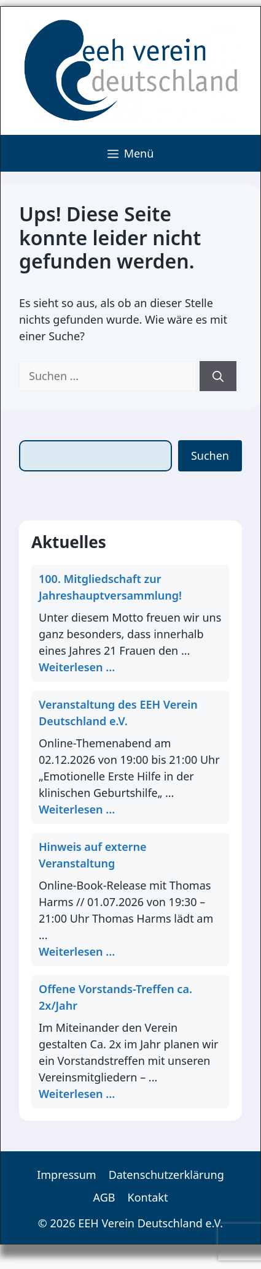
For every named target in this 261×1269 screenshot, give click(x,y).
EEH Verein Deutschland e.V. (150, 1223)
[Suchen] (218, 376)
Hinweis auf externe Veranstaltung (93, 855)
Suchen (210, 455)
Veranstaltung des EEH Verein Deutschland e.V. (118, 712)
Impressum (66, 1174)
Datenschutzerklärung (166, 1174)
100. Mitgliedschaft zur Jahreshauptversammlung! (110, 587)
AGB (104, 1197)
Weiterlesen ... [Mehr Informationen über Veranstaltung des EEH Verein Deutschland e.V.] (77, 809)
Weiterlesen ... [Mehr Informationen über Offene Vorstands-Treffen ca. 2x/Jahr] (77, 1093)
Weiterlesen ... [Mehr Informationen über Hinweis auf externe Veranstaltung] (77, 951)
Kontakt (148, 1197)
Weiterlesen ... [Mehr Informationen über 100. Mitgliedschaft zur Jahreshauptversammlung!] (77, 667)
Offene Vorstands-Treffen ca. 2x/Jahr (115, 997)
